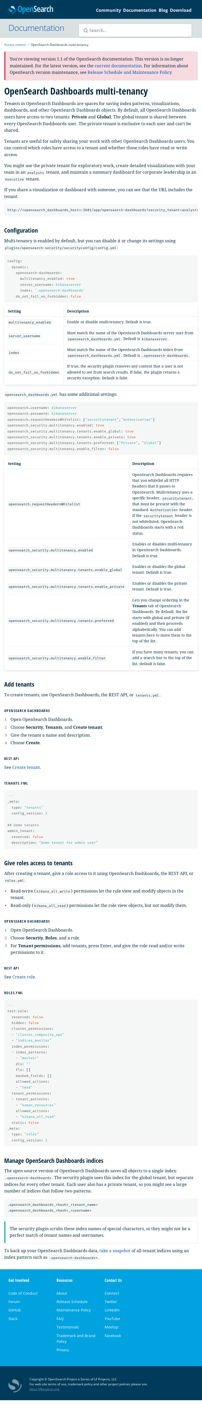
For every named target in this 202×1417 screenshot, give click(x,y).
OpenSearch (31, 10)
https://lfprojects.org (44, 1389)
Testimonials (68, 1327)
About (62, 1293)
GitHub (14, 1309)
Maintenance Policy (74, 1309)
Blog (163, 10)
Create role (23, 977)
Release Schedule (72, 1301)
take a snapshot (114, 1251)
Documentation (139, 10)
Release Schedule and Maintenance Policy (129, 72)
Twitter (111, 1301)
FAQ (60, 1318)
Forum (14, 1301)
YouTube (112, 1318)
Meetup (111, 1327)
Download (180, 10)
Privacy (63, 1349)
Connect (112, 1293)
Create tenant (26, 767)
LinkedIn (112, 1309)
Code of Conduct (23, 1293)
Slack (12, 1318)
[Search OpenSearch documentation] (135, 30)
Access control (15, 44)
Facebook (113, 1335)
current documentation (118, 66)
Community (108, 10)
